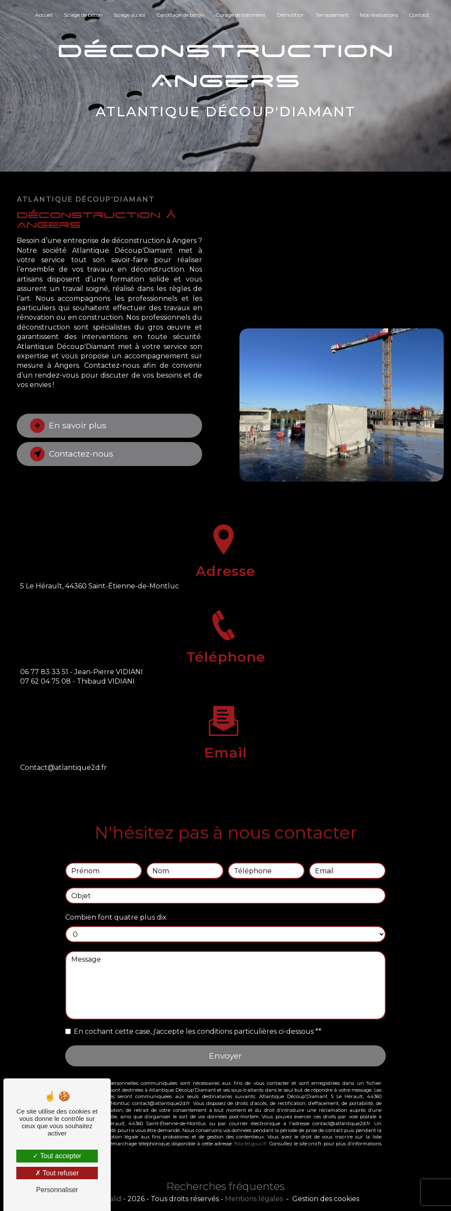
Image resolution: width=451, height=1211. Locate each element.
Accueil (44, 15)
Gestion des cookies (325, 1199)
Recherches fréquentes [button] (225, 1186)
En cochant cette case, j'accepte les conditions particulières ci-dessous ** (197, 1021)
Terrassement (332, 15)
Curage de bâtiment (240, 15)
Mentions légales (254, 1199)
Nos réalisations (379, 15)
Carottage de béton (180, 15)
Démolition (291, 15)
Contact (419, 15)
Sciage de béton (83, 15)
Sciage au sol (129, 15)
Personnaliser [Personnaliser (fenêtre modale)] (57, 1189)
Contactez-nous (71, 454)
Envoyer (225, 1046)
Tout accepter (57, 1156)
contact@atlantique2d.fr (63, 758)
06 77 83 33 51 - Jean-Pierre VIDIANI (81, 682)
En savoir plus (68, 425)
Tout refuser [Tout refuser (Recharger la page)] (57, 1173)
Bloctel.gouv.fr (250, 1134)
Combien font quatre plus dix (115, 907)
